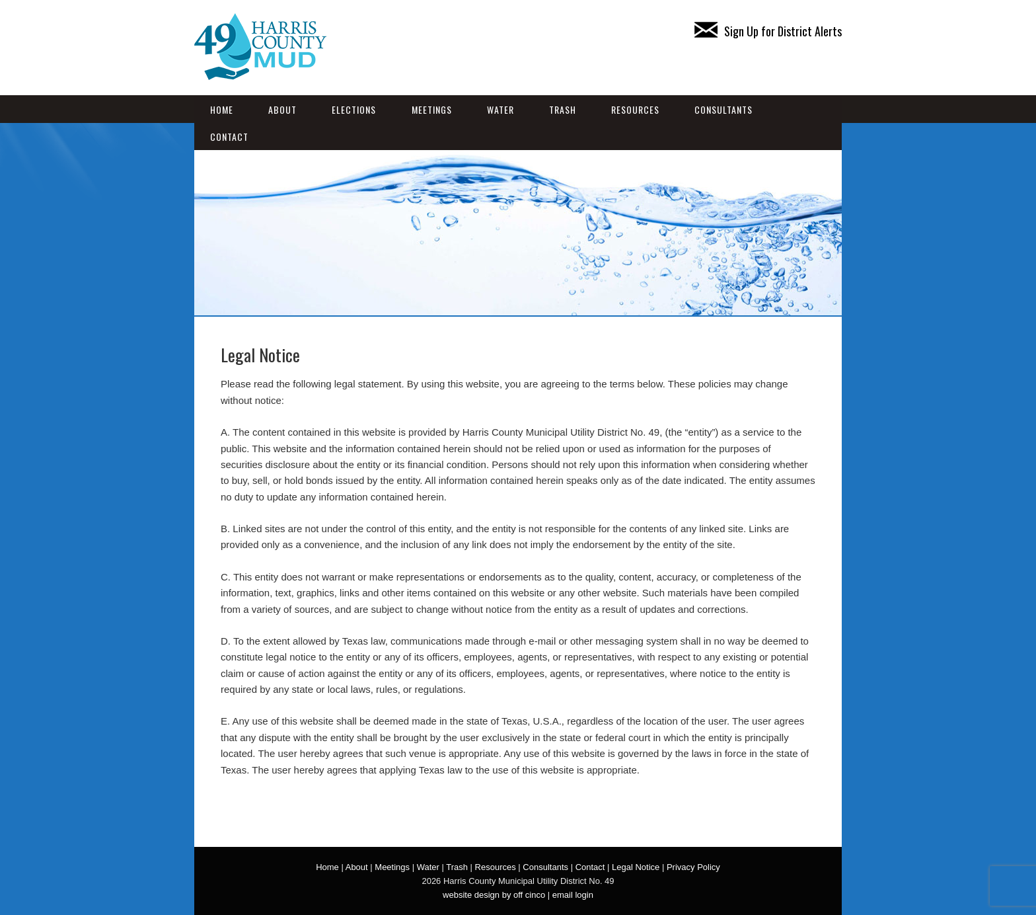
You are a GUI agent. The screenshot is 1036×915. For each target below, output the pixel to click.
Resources (635, 109)
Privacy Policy (693, 867)
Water (500, 109)
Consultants (723, 109)
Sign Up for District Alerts (768, 31)
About (282, 109)
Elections (354, 109)
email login (572, 895)
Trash (562, 109)
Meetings (432, 109)
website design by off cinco (494, 895)
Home (221, 109)
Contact (229, 136)
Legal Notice (635, 867)
